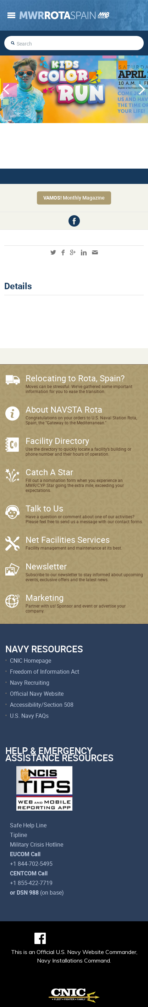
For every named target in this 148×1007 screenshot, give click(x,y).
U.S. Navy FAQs (29, 716)
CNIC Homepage (30, 660)
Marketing (45, 597)
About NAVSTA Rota (64, 409)
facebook (74, 221)
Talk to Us (44, 508)
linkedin (84, 252)
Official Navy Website (37, 694)
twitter (53, 252)
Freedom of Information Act (44, 671)
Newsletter (46, 566)
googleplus (73, 252)
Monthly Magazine (74, 197)
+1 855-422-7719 (31, 883)
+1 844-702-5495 (31, 864)
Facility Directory (57, 440)
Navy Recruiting (29, 683)
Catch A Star (49, 472)
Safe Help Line (28, 825)
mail (95, 252)
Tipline (18, 835)
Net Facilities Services (68, 539)
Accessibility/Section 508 (41, 705)
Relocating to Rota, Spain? (75, 378)
